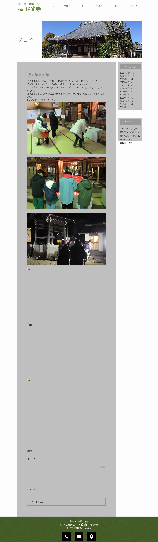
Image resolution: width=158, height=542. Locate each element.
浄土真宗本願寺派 (29, 4)
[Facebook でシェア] (28, 459)
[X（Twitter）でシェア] (35, 459)
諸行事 (30, 451)
